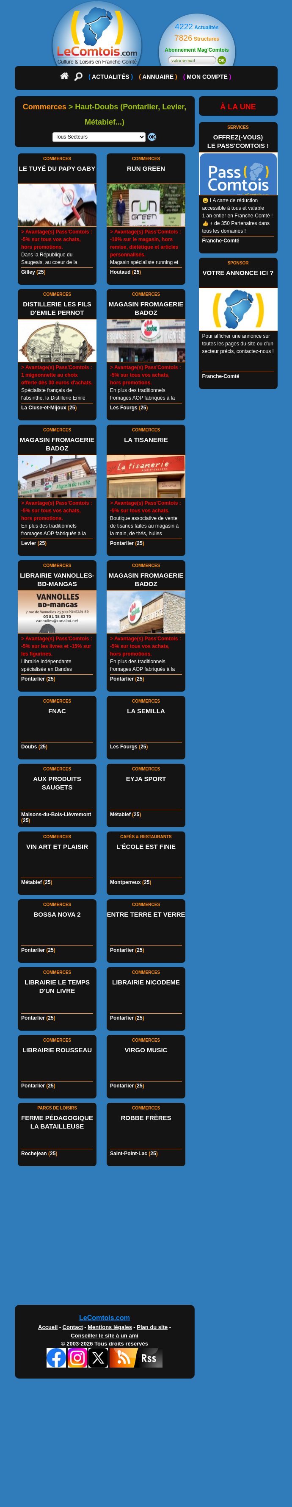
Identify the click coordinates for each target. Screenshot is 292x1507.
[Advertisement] (146, 1238)
